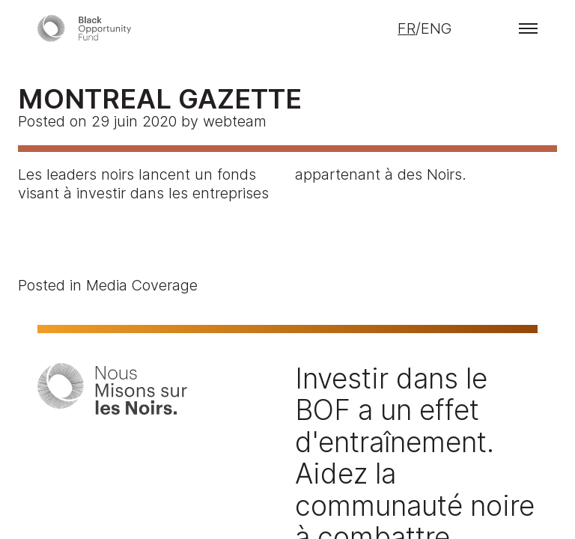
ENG (436, 28)
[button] (528, 28)
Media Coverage (142, 285)
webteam (235, 121)
